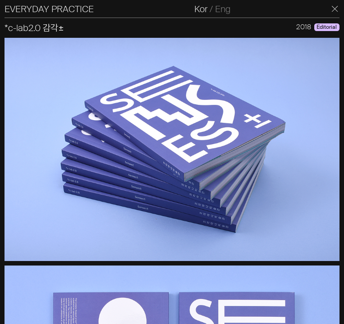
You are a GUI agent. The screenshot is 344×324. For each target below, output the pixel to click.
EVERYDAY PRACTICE (49, 9)
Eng (222, 9)
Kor (200, 9)
